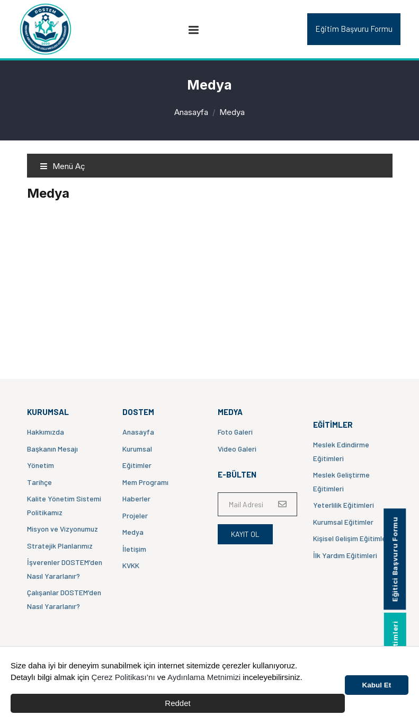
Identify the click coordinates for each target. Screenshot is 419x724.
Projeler (135, 515)
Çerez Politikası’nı (123, 677)
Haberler (136, 498)
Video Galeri (237, 448)
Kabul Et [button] (376, 685)
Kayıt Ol (245, 533)
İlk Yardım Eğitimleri (345, 555)
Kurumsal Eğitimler (343, 521)
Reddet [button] (177, 703)
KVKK (130, 565)
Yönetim (40, 465)
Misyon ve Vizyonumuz (62, 528)
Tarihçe (39, 482)
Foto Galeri (235, 431)
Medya (133, 531)
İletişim (134, 548)
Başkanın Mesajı (52, 448)
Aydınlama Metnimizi (203, 677)
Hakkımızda (45, 431)
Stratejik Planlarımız (60, 545)
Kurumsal (137, 448)
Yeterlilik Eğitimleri (343, 504)
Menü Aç (62, 166)
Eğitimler (136, 465)
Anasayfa (191, 112)
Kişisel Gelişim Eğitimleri (351, 538)
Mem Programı (145, 482)
